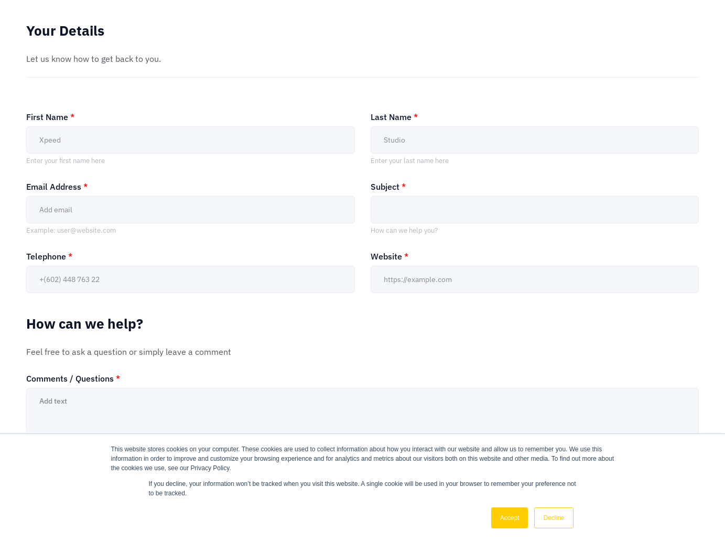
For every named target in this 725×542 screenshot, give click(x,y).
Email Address (57, 186)
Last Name (394, 117)
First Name (50, 117)
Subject (388, 186)
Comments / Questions (73, 378)
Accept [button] (510, 518)
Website (389, 256)
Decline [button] (553, 518)
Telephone (49, 256)
